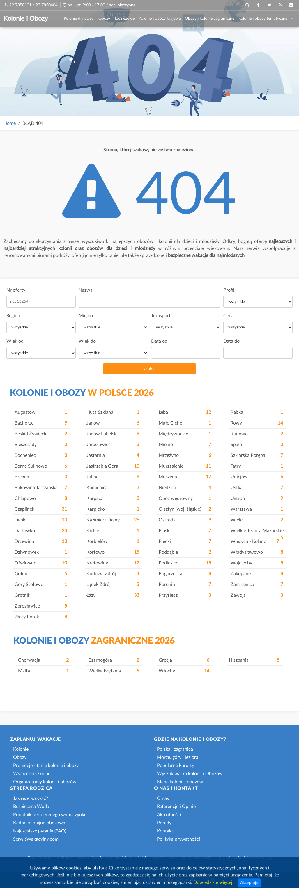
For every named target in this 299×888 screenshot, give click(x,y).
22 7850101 (20, 5)
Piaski (185, 530)
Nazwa (86, 290)
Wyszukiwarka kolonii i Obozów (190, 773)
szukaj (149, 369)
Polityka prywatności (178, 839)
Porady (164, 822)
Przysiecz (185, 595)
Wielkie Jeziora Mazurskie (257, 532)
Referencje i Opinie (176, 806)
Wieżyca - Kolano (255, 541)
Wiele (257, 519)
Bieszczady (41, 444)
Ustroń (257, 498)
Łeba (185, 412)
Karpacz (112, 498)
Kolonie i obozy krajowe (160, 19)
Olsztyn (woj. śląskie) (185, 509)
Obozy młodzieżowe (116, 19)
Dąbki (41, 519)
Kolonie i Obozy (25, 18)
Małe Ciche (185, 423)
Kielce (112, 530)
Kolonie (21, 749)
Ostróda (185, 519)
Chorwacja (43, 660)
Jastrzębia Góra (112, 466)
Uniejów (257, 476)
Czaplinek (41, 509)
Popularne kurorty (175, 765)
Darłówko (41, 530)
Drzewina (41, 541)
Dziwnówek (41, 552)
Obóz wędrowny (185, 498)
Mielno (185, 444)
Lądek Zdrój (112, 584)
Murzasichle (185, 466)
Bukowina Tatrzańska (41, 487)
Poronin (185, 584)
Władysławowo (257, 552)
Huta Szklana (112, 412)
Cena (228, 315)
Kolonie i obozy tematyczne (265, 18)
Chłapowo (41, 498)
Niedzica (185, 487)
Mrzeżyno (185, 455)
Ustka (257, 487)
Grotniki (41, 595)
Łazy (112, 595)
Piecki (185, 541)
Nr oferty (15, 290)
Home (9, 123)
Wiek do (87, 341)
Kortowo (112, 552)
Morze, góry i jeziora (177, 757)
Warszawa (257, 509)
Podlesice (185, 563)
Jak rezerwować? (30, 798)
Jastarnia (112, 455)
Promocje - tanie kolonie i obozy (46, 765)
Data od (159, 341)
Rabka (257, 412)
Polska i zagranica (175, 749)
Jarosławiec (112, 444)
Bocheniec (41, 455)
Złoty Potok (41, 616)
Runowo (257, 433)
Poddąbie (185, 552)
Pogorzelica (185, 573)
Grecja (184, 660)
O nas (163, 798)
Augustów (41, 412)
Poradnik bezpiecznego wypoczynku (50, 814)
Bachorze (41, 423)
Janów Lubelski (112, 433)
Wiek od (15, 341)
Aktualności (169, 814)
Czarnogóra (113, 660)
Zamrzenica (257, 584)
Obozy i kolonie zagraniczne (209, 19)
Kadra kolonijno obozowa (39, 822)
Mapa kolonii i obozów (180, 781)
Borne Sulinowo (41, 466)
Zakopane (257, 573)
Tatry (257, 466)
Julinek (112, 476)
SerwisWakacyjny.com (36, 839)
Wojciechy (257, 563)
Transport (161, 315)
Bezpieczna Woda (31, 806)
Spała (257, 444)
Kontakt (165, 831)
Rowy (257, 423)
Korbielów (112, 541)
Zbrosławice (41, 606)
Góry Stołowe (41, 584)
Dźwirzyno (41, 563)
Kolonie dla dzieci (79, 19)
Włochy (184, 670)
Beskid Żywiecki (41, 433)
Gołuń (41, 573)
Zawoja (257, 595)
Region (13, 315)
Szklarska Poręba (257, 455)
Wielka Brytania (113, 670)
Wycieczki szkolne (31, 773)
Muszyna (185, 476)
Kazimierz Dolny (112, 519)
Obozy (19, 757)
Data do (231, 341)
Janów (112, 423)
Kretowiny (112, 563)
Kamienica (112, 487)
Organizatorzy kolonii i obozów (45, 781)
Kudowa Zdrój (112, 573)
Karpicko (112, 509)
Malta (43, 670)
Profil (228, 290)
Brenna (41, 476)
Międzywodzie (185, 433)
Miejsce (86, 315)
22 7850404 (47, 5)
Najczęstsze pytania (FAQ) (39, 831)
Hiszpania (254, 660)
